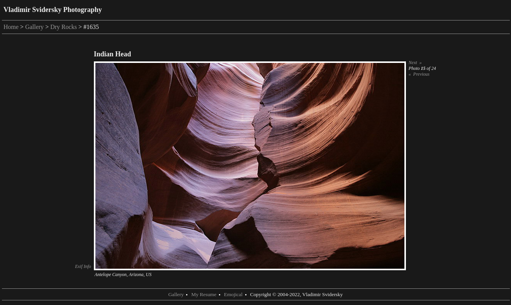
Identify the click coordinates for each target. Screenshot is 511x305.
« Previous (419, 74)
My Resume (203, 294)
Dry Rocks (63, 27)
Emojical (233, 294)
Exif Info (83, 266)
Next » (415, 62)
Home (11, 27)
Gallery (34, 27)
